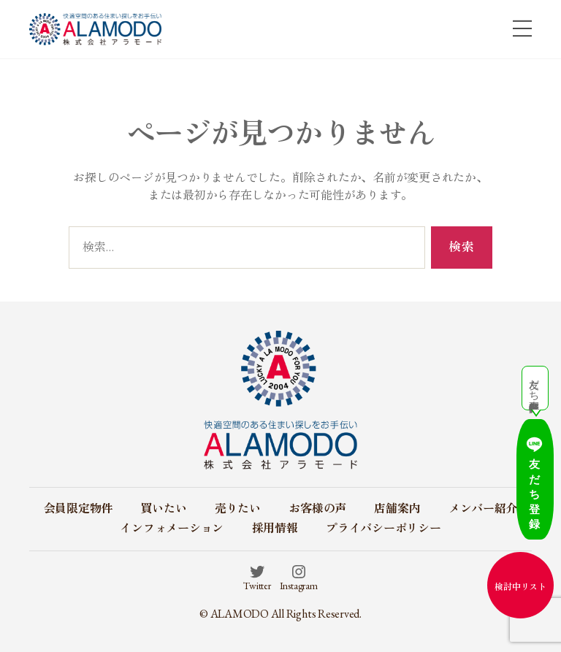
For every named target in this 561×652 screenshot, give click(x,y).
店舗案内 (397, 508)
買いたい (163, 508)
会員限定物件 (78, 508)
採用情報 (275, 528)
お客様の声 (317, 508)
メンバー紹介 (483, 508)
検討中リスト (520, 587)
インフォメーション (172, 528)
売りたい (238, 508)
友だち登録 (520, 506)
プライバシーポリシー (383, 528)
